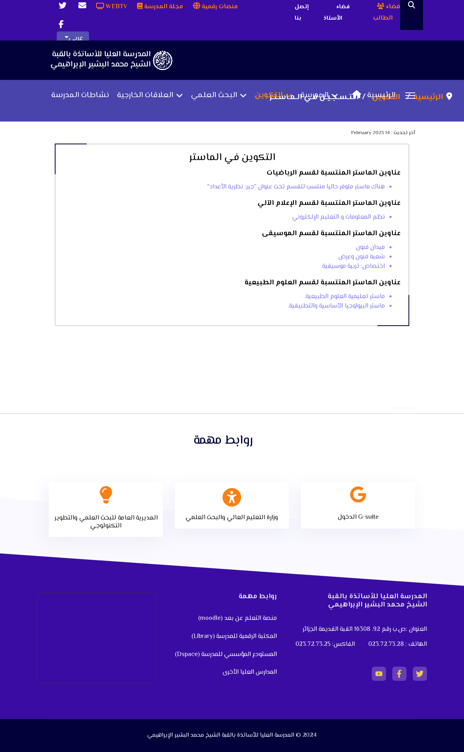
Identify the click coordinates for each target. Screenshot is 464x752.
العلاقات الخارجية (145, 95)
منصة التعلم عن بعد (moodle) (237, 618)
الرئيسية (371, 95)
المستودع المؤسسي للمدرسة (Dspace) (226, 655)
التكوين (269, 95)
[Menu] (410, 95)
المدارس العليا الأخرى (250, 672)
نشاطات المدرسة (80, 95)
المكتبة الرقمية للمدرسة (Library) (234, 636)
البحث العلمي (214, 95)
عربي (76, 38)
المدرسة (315, 95)
